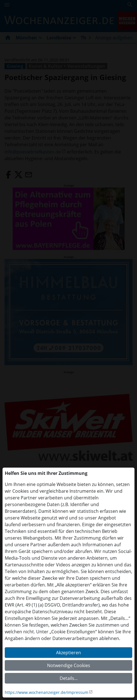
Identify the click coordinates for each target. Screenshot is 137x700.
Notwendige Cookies (68, 665)
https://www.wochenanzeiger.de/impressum (46, 692)
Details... (69, 678)
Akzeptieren (68, 653)
